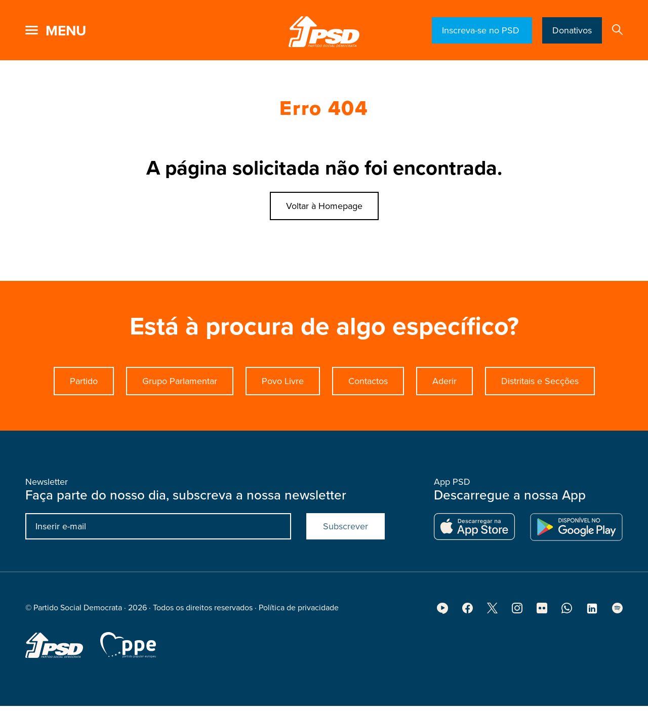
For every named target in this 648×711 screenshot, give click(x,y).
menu (66, 30)
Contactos (368, 381)
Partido (84, 381)
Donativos (572, 30)
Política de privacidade (299, 611)
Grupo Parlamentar (179, 381)
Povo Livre (283, 381)
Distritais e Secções (540, 381)
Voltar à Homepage (324, 206)
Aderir (444, 381)
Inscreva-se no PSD (482, 30)
